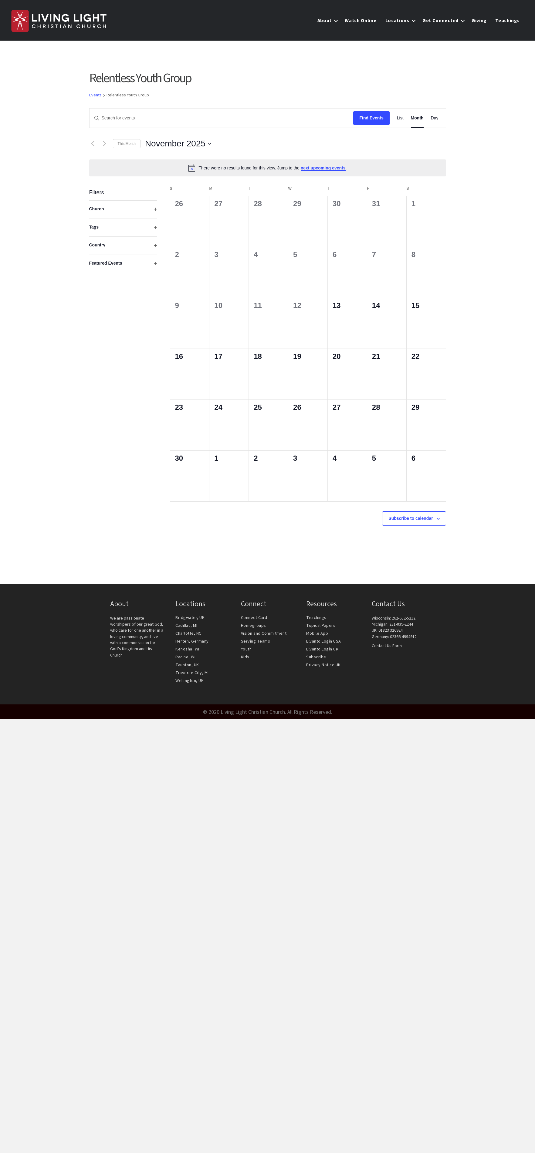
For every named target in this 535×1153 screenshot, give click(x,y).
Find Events (371, 119)
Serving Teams (255, 643)
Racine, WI (185, 659)
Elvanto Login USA (323, 643)
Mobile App (317, 635)
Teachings (506, 21)
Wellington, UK (189, 682)
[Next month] (104, 145)
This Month (127, 145)
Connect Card (254, 619)
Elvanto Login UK (322, 651)
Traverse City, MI (192, 674)
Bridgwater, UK (190, 619)
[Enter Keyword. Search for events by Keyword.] (222, 119)
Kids (245, 659)
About (323, 21)
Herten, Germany (192, 643)
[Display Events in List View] (400, 119)
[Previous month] (93, 145)
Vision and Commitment (264, 635)
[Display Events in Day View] (434, 119)
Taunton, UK (187, 666)
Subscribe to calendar (410, 520)
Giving (477, 21)
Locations (396, 21)
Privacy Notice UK (323, 666)
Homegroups (253, 627)
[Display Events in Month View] (417, 119)
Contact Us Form (387, 647)
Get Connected (439, 21)
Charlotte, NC (188, 635)
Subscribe (316, 659)
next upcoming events (323, 169)
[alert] (267, 169)
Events (95, 97)
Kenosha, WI (187, 651)
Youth (246, 651)
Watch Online (359, 21)
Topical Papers (320, 627)
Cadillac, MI (186, 627)
